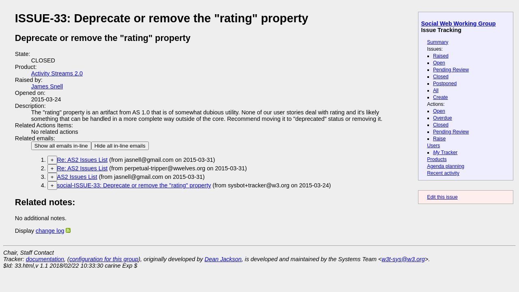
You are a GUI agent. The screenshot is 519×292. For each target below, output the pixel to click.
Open (439, 63)
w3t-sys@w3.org (403, 259)
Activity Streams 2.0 (57, 73)
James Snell (47, 86)
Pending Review (451, 70)
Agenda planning (445, 166)
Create (440, 97)
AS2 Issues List (77, 177)
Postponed (445, 83)
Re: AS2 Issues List (82, 160)
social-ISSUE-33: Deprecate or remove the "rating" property (134, 185)
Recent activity (443, 173)
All (436, 90)
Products (436, 159)
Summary (437, 42)
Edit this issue (442, 197)
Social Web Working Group (458, 23)
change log (50, 231)
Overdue (442, 118)
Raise (439, 139)
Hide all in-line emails (120, 146)
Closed (440, 76)
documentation (45, 259)
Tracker (445, 152)
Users (433, 145)
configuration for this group (103, 259)
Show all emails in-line (61, 146)
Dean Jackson (223, 259)
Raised (440, 56)
